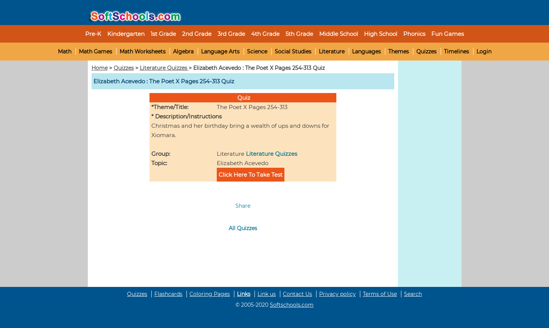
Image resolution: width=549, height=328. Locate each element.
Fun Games (447, 33)
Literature (332, 51)
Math (64, 51)
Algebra (183, 51)
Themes (398, 51)
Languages (366, 51)
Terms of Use (380, 294)
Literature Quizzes (164, 68)
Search (413, 294)
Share (242, 205)
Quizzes (426, 51)
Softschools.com (292, 304)
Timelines (456, 51)
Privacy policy (337, 294)
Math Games (95, 51)
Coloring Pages (209, 294)
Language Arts (220, 51)
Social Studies (293, 51)
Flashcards (168, 294)
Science (257, 51)
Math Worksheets (143, 51)
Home (100, 68)
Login (483, 51)
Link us (266, 294)
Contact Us (297, 294)
